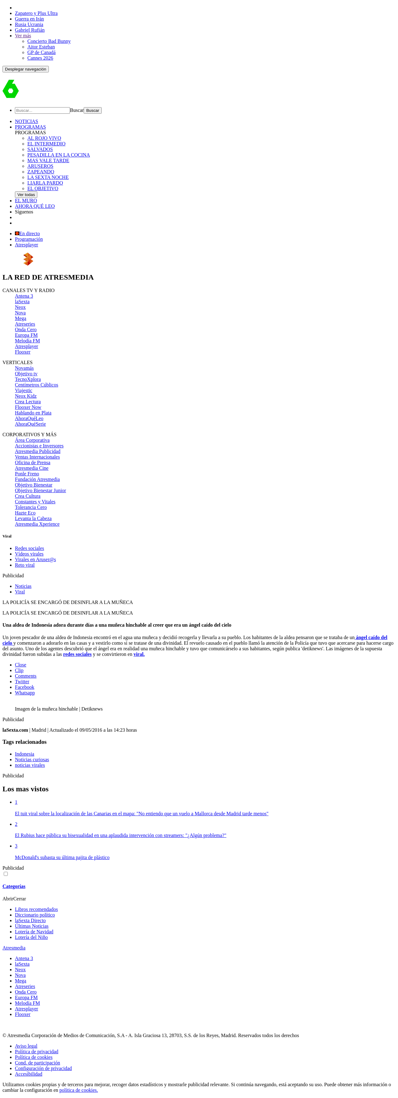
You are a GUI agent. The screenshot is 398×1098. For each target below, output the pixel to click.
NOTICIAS (26, 121)
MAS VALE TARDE (48, 160)
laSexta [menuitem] (22, 301)
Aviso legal (26, 1046)
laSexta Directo (30, 920)
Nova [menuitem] (20, 312)
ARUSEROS (40, 166)
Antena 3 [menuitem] (24, 296)
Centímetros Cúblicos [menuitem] (36, 384)
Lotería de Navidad (34, 931)
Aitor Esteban (41, 46)
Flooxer (22, 1014)
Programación (29, 239)
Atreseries (25, 986)
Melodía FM (27, 1003)
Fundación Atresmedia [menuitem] (37, 479)
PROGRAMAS (30, 127)
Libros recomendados (36, 909)
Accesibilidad (28, 1074)
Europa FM (26, 997)
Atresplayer (26, 244)
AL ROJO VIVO (44, 138)
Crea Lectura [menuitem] (28, 401)
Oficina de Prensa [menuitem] (32, 462)
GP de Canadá (41, 52)
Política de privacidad (36, 1051)
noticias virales (30, 765)
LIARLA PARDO (45, 182)
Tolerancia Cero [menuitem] (31, 507)
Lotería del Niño (31, 937)
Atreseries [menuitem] (25, 324)
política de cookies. (78, 1090)
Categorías (13, 886)
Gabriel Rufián (30, 30)
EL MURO (26, 200)
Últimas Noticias (32, 926)
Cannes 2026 (40, 58)
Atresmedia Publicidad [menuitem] (37, 451)
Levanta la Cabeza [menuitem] (33, 518)
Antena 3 (24, 958)
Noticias (23, 586)
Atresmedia (13, 947)
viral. (139, 654)
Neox (20, 969)
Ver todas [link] (26, 194)
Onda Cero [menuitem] (26, 329)
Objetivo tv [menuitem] (26, 373)
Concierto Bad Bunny (49, 41)
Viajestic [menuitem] (23, 390)
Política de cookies (34, 1057)
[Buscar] (42, 110)
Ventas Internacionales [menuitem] (37, 457)
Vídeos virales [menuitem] (29, 553)
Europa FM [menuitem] (26, 335)
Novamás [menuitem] (24, 368)
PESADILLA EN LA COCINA (58, 155)
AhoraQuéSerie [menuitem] (30, 424)
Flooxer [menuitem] (22, 352)
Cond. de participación (37, 1062)
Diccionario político (35, 914)
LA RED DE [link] (48, 277)
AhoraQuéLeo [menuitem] (29, 418)
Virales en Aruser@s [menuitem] (35, 559)
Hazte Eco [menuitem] (25, 512)
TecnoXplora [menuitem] (28, 379)
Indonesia (24, 754)
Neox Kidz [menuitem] (26, 396)
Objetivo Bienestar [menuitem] (33, 484)
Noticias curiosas (32, 759)
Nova (20, 975)
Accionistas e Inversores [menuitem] (39, 445)
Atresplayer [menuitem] (26, 346)
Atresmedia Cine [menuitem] (32, 468)
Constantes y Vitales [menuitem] (35, 501)
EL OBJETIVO (42, 188)
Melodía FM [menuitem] (27, 340)
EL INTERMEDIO (46, 143)
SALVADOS (40, 149)
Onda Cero (26, 992)
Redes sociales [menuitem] (29, 548)
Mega (20, 980)
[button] (25, 69)
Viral (20, 591)
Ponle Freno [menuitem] (27, 473)
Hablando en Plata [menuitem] (33, 412)
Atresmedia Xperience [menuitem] (37, 524)
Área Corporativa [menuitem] (32, 440)
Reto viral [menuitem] (25, 565)
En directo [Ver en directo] (27, 233)
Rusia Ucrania (29, 24)
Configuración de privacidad (43, 1068)
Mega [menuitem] (20, 318)
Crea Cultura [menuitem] (27, 496)
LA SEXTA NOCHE (48, 177)
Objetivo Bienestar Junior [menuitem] (40, 490)
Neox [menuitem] (20, 307)
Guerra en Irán (29, 18)
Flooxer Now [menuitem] (28, 407)
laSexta (22, 964)
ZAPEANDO (40, 171)
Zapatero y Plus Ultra (36, 13)
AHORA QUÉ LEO (35, 206)
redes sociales (77, 654)
